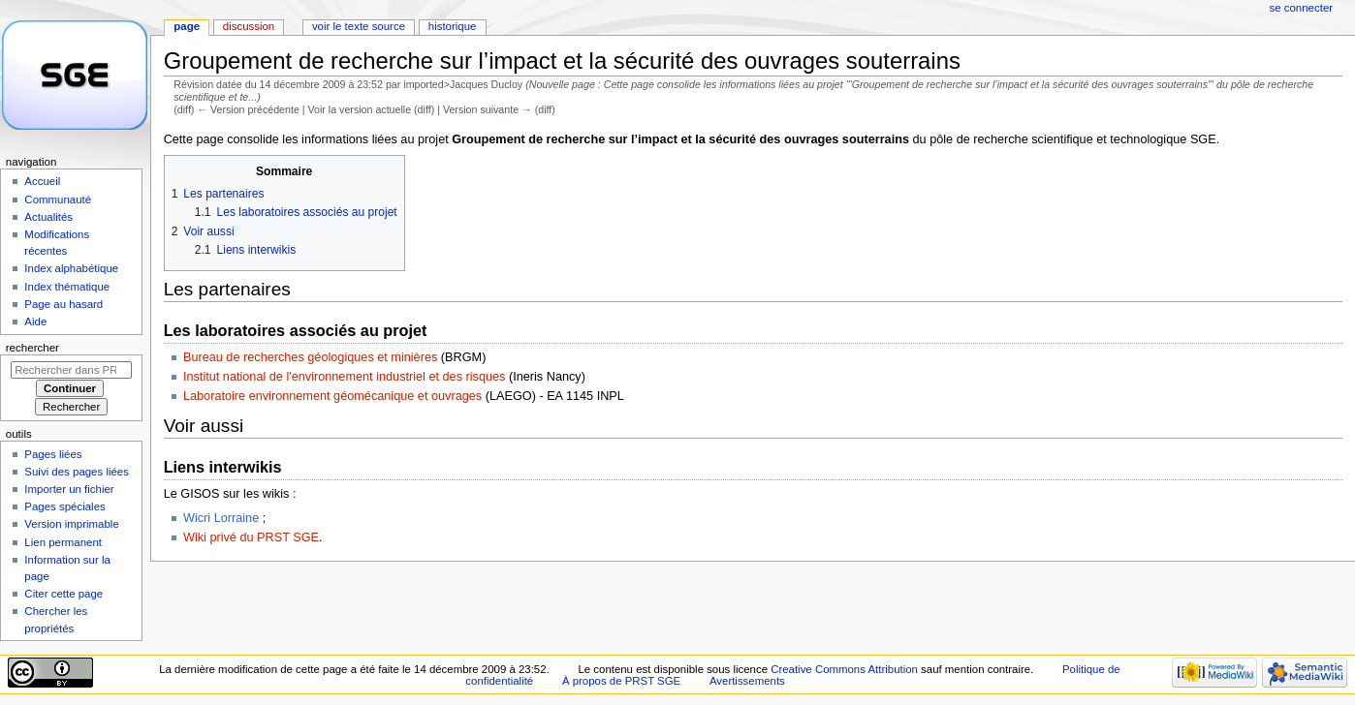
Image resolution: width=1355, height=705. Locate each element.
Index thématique (67, 286)
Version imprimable (71, 524)
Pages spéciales (64, 506)
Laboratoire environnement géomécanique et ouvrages (332, 396)
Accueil (42, 181)
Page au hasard (63, 304)
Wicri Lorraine (221, 518)
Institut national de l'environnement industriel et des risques (344, 376)
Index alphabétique (71, 268)
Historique (452, 26)
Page (186, 26)
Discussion (248, 26)
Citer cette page (63, 593)
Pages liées (52, 454)
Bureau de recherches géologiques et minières (310, 357)
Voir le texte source (358, 26)
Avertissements (747, 681)
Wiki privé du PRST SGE (251, 537)
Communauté (57, 199)
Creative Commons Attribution (844, 669)
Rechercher (32, 347)
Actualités (48, 217)
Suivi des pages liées (76, 471)
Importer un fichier (68, 489)
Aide (35, 321)
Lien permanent (63, 542)
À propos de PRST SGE (621, 681)
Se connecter (1302, 8)
